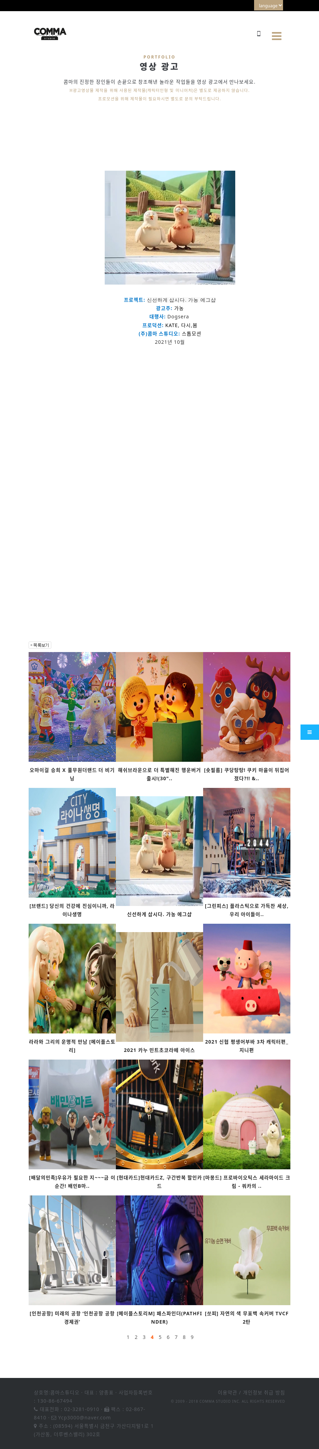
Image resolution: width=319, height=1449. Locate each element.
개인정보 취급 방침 (264, 1392)
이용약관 (227, 1392)
